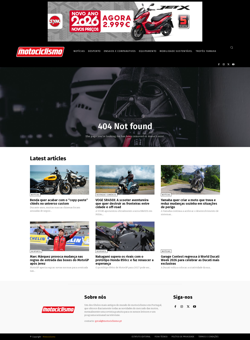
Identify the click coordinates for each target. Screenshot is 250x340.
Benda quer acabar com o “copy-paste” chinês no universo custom (59, 201)
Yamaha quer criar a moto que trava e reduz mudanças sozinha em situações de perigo (189, 203)
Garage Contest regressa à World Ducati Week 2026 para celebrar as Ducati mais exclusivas (190, 260)
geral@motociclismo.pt (108, 321)
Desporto (36, 251)
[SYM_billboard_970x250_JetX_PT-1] (125, 40)
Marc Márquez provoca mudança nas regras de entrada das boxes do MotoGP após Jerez (59, 260)
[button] (231, 47)
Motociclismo (49, 337)
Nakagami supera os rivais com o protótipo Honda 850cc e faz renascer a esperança (125, 260)
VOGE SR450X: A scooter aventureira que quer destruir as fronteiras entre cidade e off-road (122, 203)
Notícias (35, 195)
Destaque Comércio (106, 195)
